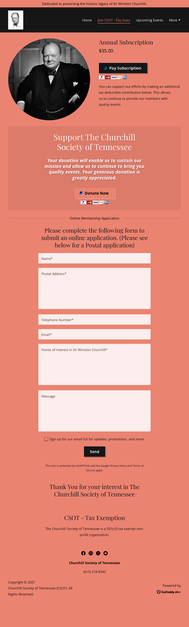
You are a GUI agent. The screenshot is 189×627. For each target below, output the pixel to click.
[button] (175, 20)
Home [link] (87, 20)
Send (94, 451)
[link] (15, 19)
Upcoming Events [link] (149, 20)
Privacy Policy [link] (118, 465)
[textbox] (94, 258)
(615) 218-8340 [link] (94, 571)
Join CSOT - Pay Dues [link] (114, 20)
